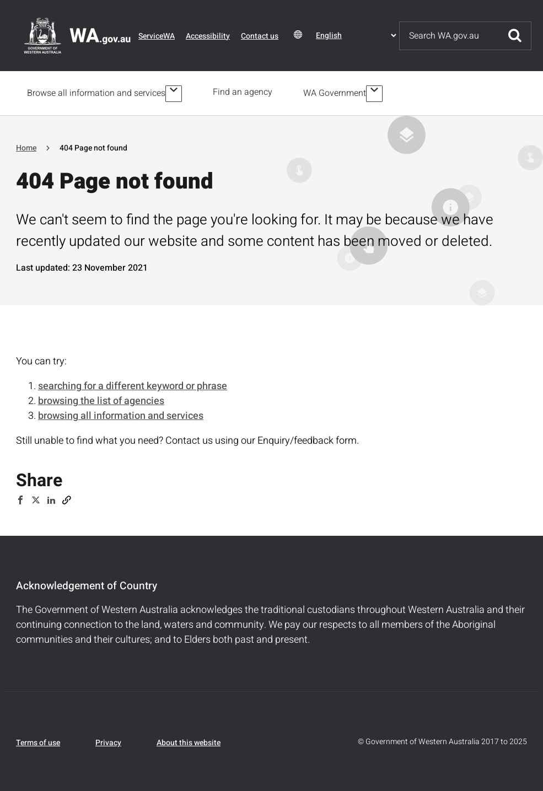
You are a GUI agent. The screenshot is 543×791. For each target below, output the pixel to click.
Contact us (259, 36)
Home (26, 146)
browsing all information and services (120, 414)
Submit (515, 36)
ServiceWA (156, 36)
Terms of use (38, 740)
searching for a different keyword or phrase (132, 384)
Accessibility (208, 36)
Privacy (108, 740)
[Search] (449, 36)
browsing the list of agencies (101, 399)
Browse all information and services (96, 92)
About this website (189, 740)
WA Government (336, 92)
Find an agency (245, 92)
